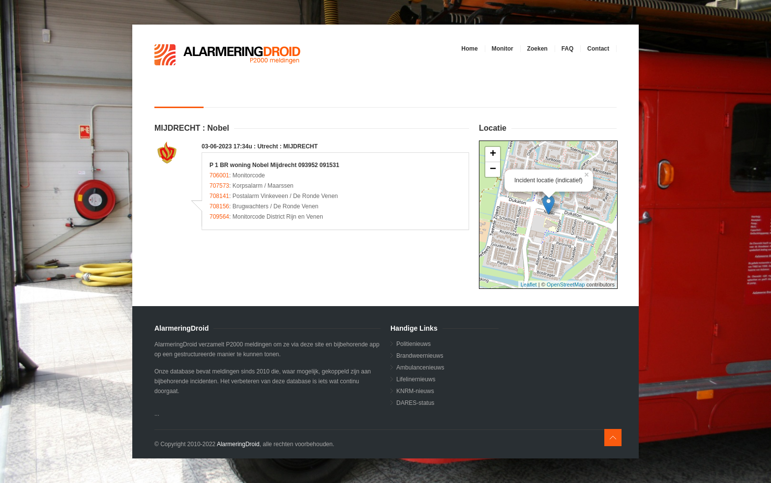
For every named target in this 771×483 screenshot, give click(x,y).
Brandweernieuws (419, 355)
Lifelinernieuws (415, 379)
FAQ (568, 48)
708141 (219, 196)
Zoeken (537, 48)
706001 (219, 175)
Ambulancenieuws (420, 367)
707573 (219, 185)
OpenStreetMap (566, 284)
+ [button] (493, 154)
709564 (219, 216)
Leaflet (529, 284)
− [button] (493, 169)
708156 (219, 206)
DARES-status (415, 402)
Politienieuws (413, 344)
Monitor (502, 48)
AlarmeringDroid (238, 444)
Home (469, 48)
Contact (598, 48)
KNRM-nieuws (415, 391)
